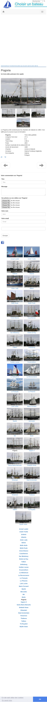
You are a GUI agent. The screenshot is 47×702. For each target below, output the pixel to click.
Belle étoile (14, 303)
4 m (2, 66)
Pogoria (14, 450)
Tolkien (15, 509)
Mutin (31, 436)
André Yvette (32, 259)
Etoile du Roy (32, 332)
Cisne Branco (15, 318)
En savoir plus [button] (7, 700)
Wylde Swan (23, 524)
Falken (15, 347)
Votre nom (4, 211)
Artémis (14, 273)
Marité (15, 421)
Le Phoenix (31, 391)
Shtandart (15, 480)
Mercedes (32, 421)
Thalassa (32, 495)
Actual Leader (14, 259)
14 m (33, 66)
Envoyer (5, 235)
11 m (22, 66)
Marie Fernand (31, 406)
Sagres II (31, 450)
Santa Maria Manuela (15, 465)
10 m (19, 66)
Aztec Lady (14, 288)
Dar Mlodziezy (14, 332)
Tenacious (15, 495)
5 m (5, 66)
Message (4, 186)
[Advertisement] (23, 40)
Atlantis (31, 273)
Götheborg (31, 347)
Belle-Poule (31, 303)
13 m (29, 66)
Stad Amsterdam (32, 480)
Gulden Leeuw (14, 362)
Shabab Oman (31, 465)
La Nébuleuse (14, 377)
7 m (10, 66)
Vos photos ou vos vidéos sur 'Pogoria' (14, 198)
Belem (32, 288)
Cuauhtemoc (32, 318)
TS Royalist (31, 509)
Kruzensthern (32, 362)
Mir (15, 436)
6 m (7, 66)
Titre (2, 179)
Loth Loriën (14, 406)
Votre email (5, 218)
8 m (13, 66)
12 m (26, 66)
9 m (15, 66)
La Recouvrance (32, 377)
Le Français (14, 391)
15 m (36, 66)
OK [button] (40, 699)
